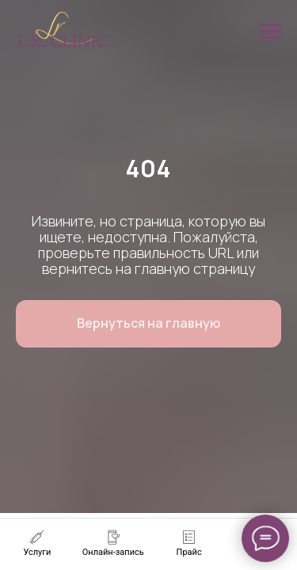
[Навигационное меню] (270, 32)
